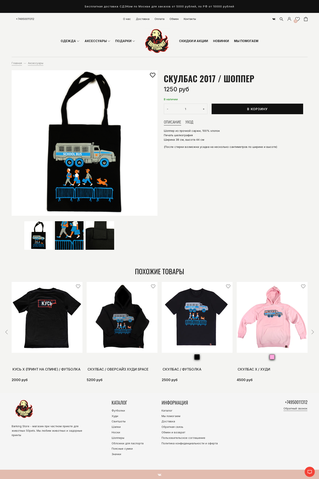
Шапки (116, 426)
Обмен (174, 19)
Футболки (118, 410)
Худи (115, 416)
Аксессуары (35, 63)
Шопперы (118, 437)
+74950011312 (25, 19)
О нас (127, 19)
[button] (6, 332)
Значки (116, 454)
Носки (116, 432)
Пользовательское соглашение (183, 437)
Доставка (142, 19)
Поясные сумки (122, 448)
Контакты (190, 19)
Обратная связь (172, 426)
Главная (17, 63)
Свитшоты (119, 421)
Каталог (167, 410)
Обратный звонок (295, 409)
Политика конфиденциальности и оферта (190, 443)
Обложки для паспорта (128, 443)
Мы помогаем (171, 416)
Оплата (159, 19)
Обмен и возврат (173, 432)
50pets (30, 430)
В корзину (257, 109)
